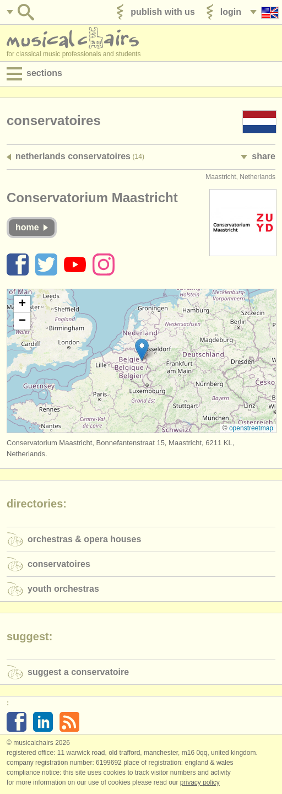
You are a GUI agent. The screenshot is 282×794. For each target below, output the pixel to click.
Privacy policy (200, 782)
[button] (142, 349)
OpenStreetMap (251, 428)
